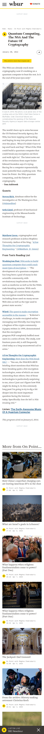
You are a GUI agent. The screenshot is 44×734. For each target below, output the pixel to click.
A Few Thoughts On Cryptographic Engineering (20, 245)
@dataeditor (9, 203)
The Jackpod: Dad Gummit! (16, 657)
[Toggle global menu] (4, 4)
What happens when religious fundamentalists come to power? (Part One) (19, 614)
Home (4, 29)
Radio (10, 29)
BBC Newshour (15, 731)
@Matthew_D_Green (27, 249)
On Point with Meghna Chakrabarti (27, 29)
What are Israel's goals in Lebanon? (20, 524)
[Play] (3, 489)
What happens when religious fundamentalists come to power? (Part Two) (19, 568)
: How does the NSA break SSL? (20, 358)
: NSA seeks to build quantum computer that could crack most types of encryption (20, 264)
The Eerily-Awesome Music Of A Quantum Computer (21, 411)
